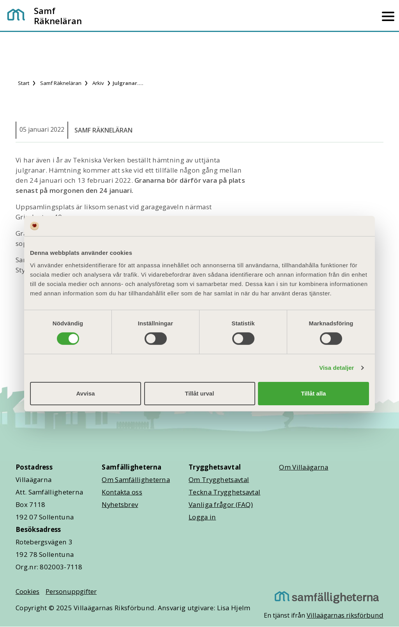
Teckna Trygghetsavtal (224, 491)
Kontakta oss (122, 491)
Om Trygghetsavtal (219, 479)
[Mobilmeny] (388, 15)
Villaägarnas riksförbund (345, 615)
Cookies (27, 591)
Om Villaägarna (303, 467)
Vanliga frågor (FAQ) (221, 504)
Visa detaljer (336, 367)
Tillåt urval (199, 393)
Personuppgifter (71, 591)
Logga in (202, 516)
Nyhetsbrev (120, 504)
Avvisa (85, 393)
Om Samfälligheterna (136, 479)
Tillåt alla (313, 393)
